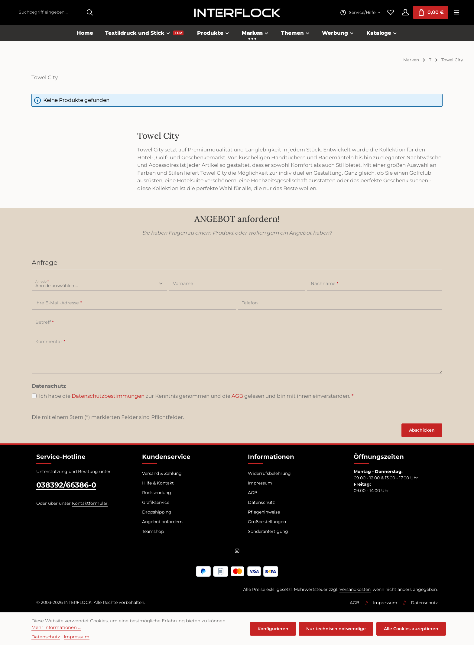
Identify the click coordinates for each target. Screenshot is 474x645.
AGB (237, 397)
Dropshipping (156, 513)
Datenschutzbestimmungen (108, 397)
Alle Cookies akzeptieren (411, 628)
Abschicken (422, 431)
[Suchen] (89, 13)
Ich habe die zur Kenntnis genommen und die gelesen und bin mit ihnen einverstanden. (196, 397)
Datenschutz (261, 503)
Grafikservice (155, 503)
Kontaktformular (90, 504)
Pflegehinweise (264, 513)
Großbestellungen (267, 522)
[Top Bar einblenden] (456, 13)
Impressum (260, 484)
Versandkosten (355, 590)
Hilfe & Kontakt (158, 484)
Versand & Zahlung (162, 474)
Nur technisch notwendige (337, 628)
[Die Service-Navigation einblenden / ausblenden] (358, 13)
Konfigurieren (274, 628)
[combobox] (49, 13)
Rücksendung (156, 493)
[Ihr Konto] (404, 13)
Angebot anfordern (162, 522)
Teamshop (153, 532)
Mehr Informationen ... (56, 627)
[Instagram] (237, 552)
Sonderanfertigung (268, 532)
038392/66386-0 (66, 485)
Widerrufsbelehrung (269, 474)
